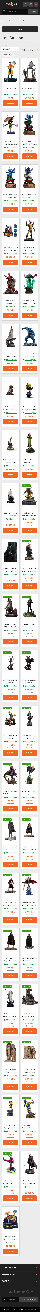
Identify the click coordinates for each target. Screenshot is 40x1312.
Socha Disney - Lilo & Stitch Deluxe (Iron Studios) (10, 249)
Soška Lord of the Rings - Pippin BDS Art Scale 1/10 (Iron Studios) (29, 848)
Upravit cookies (30, 1309)
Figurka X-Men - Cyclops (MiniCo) (10, 1126)
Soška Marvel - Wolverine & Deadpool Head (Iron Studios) (29, 249)
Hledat (33, 11)
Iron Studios (8, 55)
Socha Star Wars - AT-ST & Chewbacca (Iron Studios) (29, 90)
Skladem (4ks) (11, 630)
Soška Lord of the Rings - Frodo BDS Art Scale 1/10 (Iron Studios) (10, 959)
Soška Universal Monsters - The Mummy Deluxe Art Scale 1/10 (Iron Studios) (29, 1071)
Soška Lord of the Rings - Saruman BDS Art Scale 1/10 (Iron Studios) (10, 1015)
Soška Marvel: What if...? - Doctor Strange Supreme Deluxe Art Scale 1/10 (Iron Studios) (10, 793)
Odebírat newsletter (29, 1300)
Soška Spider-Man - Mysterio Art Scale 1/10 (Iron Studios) (29, 302)
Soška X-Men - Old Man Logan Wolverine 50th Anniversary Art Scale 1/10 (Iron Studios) (29, 570)
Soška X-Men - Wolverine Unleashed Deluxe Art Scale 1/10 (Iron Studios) (29, 514)
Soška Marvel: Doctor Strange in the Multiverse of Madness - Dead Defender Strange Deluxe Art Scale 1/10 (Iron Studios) (29, 681)
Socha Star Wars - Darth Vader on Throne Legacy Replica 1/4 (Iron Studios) (10, 570)
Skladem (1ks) (30, 94)
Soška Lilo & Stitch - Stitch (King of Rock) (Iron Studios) (29, 196)
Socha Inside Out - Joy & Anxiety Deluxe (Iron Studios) (10, 1238)
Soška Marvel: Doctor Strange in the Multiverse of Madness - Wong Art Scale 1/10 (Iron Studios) (10, 737)
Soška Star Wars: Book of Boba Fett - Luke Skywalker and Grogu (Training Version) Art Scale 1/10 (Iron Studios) (29, 626)
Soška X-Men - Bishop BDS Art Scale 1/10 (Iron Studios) (29, 1126)
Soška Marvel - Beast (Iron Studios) (29, 355)
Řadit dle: (5, 45)
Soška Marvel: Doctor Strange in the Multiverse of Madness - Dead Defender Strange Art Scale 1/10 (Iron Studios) (10, 681)
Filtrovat (20, 29)
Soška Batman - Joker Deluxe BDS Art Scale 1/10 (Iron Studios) (10, 1182)
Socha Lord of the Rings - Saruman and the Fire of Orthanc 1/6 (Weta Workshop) (10, 514)
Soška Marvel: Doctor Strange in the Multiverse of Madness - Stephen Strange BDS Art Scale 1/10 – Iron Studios (29, 793)
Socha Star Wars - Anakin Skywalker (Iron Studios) (29, 1182)
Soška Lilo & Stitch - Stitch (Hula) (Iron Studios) (29, 143)
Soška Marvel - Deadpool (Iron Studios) (10, 302)
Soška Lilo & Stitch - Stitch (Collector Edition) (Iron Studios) (10, 196)
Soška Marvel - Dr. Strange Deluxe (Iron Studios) (29, 408)
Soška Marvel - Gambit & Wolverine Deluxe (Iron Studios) (10, 143)
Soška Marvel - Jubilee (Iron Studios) (10, 90)
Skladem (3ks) (30, 147)
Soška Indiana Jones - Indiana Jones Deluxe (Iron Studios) (10, 461)
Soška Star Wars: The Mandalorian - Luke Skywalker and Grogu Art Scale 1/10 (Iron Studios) (29, 959)
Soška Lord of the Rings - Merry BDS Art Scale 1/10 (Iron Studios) (10, 904)
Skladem (11, 307)
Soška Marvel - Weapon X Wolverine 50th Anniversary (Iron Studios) (10, 408)
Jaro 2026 (30, 1187)
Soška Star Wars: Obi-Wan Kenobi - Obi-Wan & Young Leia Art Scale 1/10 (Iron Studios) (10, 626)
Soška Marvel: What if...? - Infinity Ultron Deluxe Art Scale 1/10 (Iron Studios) (29, 904)
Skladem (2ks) (11, 94)
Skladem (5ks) (11, 200)
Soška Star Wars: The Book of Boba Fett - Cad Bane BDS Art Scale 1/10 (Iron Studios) (10, 848)
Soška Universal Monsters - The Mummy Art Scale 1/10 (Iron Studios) (10, 1071)
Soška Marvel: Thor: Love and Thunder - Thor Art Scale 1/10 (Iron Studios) (29, 737)
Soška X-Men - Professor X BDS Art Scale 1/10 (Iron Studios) (29, 1015)
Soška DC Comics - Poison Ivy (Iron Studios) (29, 461)
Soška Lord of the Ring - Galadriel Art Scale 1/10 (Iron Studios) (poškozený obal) (10, 355)
